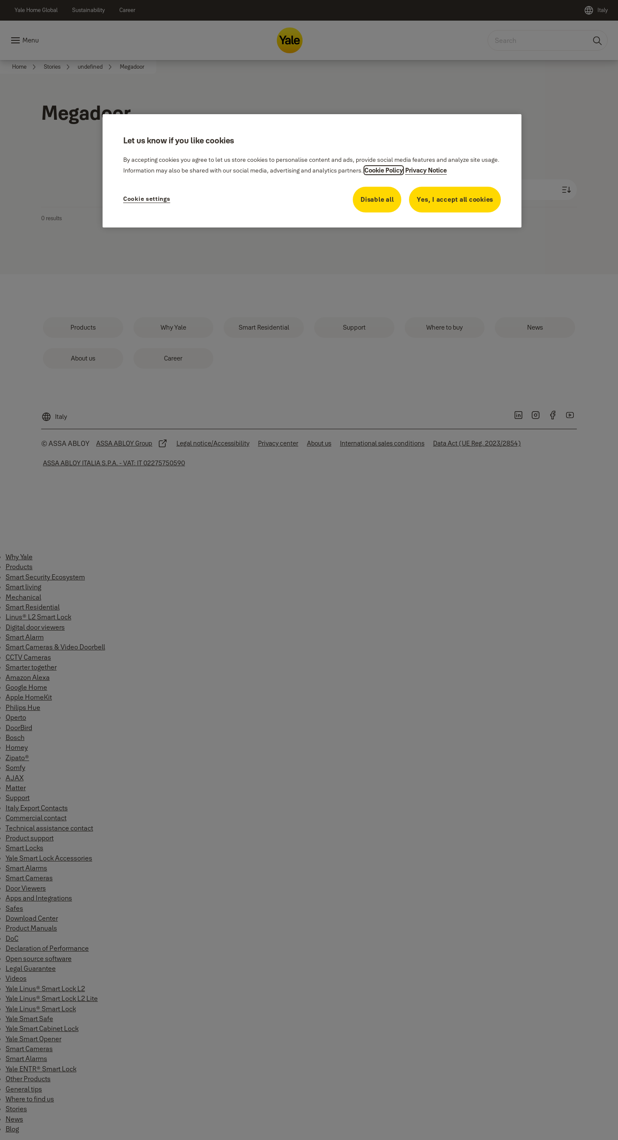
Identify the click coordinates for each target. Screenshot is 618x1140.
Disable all (377, 199)
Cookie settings (146, 199)
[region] (312, 170)
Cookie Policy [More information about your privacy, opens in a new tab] (383, 170)
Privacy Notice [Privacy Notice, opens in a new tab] (426, 170)
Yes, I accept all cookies (455, 199)
